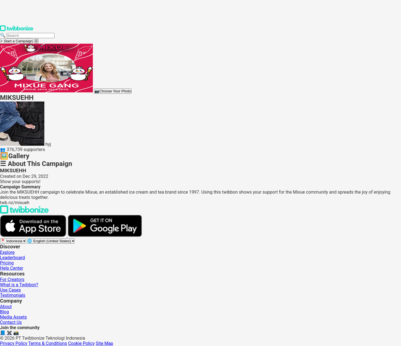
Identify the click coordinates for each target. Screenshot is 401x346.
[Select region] (13, 241)
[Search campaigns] (31, 35)
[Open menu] (36, 41)
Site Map (104, 343)
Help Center (11, 268)
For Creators (12, 279)
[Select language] (51, 241)
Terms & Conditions (47, 343)
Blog (4, 311)
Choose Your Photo (112, 91)
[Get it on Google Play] (105, 235)
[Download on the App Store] (34, 235)
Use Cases (10, 290)
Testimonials (12, 295)
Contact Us (11, 322)
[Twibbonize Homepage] (16, 30)
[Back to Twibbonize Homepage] (24, 212)
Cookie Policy (81, 343)
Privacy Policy (13, 343)
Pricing (7, 263)
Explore (7, 252)
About (6, 306)
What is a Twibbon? (19, 284)
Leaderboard (12, 257)
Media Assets (13, 317)
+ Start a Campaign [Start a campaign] (16, 41)
